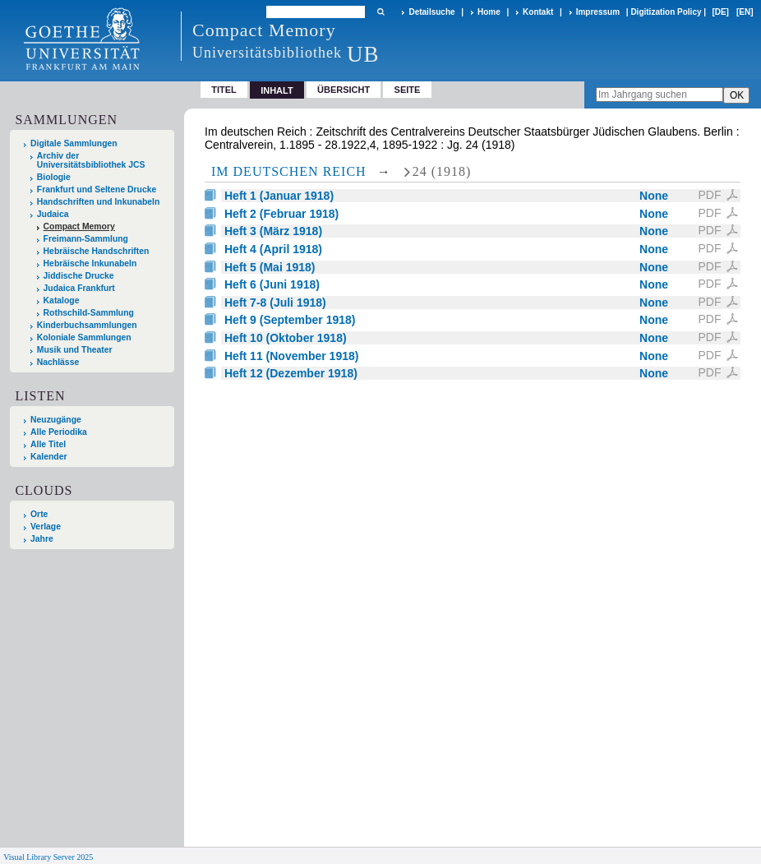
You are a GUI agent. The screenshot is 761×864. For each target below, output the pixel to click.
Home (488, 11)
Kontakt (538, 11)
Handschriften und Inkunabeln (98, 201)
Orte (39, 514)
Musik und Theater (75, 349)
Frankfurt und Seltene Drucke (97, 189)
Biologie (54, 177)
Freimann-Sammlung (86, 238)
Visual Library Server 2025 (48, 857)
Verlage (45, 526)
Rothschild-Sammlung (89, 312)
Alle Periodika (58, 432)
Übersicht (343, 90)
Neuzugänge (55, 419)
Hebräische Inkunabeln (90, 263)
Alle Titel (48, 444)
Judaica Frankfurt (79, 288)
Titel (224, 90)
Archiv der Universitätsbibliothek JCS (91, 160)
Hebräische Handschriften (97, 251)
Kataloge (62, 300)
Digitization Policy (665, 11)
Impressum (598, 11)
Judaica (53, 214)
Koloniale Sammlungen (84, 337)
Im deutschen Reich (289, 171)
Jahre (41, 538)
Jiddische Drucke (79, 275)
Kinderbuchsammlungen (87, 325)
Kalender (48, 456)
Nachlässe (58, 362)
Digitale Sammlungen (74, 143)
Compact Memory (79, 226)
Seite (407, 90)
